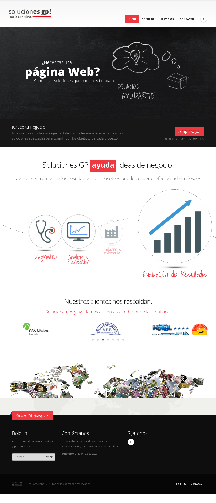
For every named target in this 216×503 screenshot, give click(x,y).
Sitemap (181, 493)
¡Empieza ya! (189, 131)
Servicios (167, 19)
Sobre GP (148, 19)
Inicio (132, 19)
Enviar (48, 466)
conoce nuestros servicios (186, 139)
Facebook (204, 19)
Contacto (187, 19)
